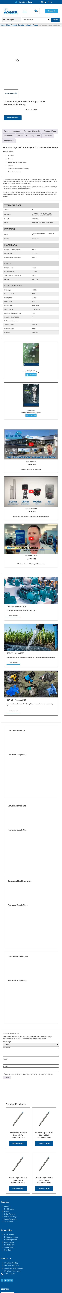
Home (3, 25)
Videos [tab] (20, 136)
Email (5, 1066)
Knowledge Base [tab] (33, 136)
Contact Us (6, 1258)
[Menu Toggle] (25, 11)
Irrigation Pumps (32, 25)
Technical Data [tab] (50, 131)
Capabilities (6, 1230)
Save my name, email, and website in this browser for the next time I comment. (29, 1074)
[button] (31, 444)
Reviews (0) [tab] (8, 140)
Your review (7, 1047)
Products (14, 25)
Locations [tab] (48, 136)
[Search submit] (55, 20)
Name (5, 1059)
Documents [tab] (8, 136)
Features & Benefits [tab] (32, 131)
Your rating (7, 1042)
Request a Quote (12, 117)
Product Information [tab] (12, 131)
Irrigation (21, 25)
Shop (8, 25)
